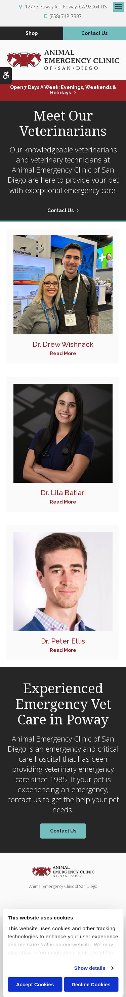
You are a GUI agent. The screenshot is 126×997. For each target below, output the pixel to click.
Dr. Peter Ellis (63, 641)
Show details (90, 968)
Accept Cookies (35, 984)
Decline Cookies (91, 984)
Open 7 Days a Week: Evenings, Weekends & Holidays (63, 90)
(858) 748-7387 (66, 16)
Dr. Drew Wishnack (63, 344)
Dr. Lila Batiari (63, 492)
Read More (63, 353)
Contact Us (94, 33)
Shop (32, 33)
